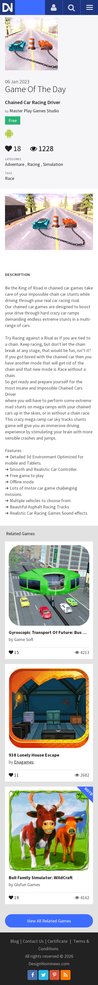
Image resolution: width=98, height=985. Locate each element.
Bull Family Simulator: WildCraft (40, 877)
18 (13, 146)
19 (14, 897)
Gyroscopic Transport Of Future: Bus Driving (53, 632)
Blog (14, 941)
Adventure (14, 164)
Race (9, 178)
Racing (33, 164)
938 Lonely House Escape (34, 755)
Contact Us (33, 941)
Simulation (53, 164)
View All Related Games (49, 921)
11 (14, 774)
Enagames (24, 762)
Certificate (58, 941)
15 (14, 651)
